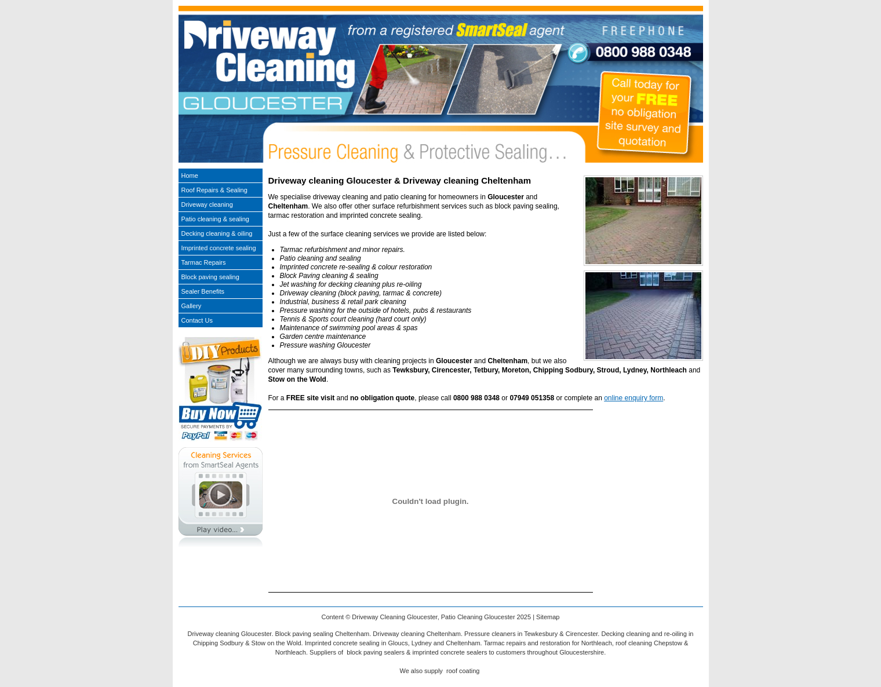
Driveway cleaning (207, 204)
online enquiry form (633, 398)
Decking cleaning (625, 633)
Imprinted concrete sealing (218, 247)
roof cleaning (634, 643)
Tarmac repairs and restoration (527, 643)
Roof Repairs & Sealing (214, 190)
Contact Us (197, 320)
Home (189, 175)
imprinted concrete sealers (449, 652)
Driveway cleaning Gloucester (230, 633)
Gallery (191, 305)
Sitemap (547, 616)
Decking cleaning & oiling (217, 233)
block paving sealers (376, 652)
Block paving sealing (210, 276)
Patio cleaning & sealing (215, 218)
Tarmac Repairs (203, 262)
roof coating (462, 670)
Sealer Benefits (203, 291)
